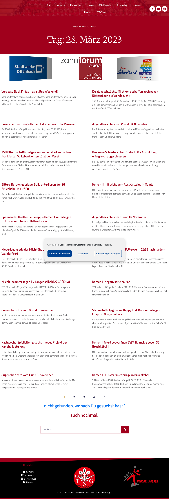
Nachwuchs (77, 5)
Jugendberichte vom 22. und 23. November (119, 124)
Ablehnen (83, 253)
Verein (139, 5)
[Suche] (125, 429)
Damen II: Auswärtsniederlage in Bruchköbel (120, 375)
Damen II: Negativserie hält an (111, 282)
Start (49, 5)
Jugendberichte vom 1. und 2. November (27, 375)
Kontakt (87, 12)
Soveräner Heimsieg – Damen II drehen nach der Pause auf (39, 124)
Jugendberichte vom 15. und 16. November (119, 217)
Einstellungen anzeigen (108, 253)
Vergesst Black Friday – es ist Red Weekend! (30, 91)
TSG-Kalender (105, 5)
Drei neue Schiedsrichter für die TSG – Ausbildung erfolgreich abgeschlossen (124, 154)
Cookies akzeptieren (59, 253)
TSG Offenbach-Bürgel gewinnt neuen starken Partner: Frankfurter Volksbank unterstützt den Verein (37, 154)
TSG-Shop (101, 12)
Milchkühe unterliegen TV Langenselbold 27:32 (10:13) (36, 282)
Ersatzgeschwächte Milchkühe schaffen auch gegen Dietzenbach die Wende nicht (125, 93)
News (91, 5)
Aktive (60, 5)
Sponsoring (123, 5)
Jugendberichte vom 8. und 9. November (28, 310)
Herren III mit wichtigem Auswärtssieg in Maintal (123, 184)
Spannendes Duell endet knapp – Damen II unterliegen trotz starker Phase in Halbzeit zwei (36, 219)
